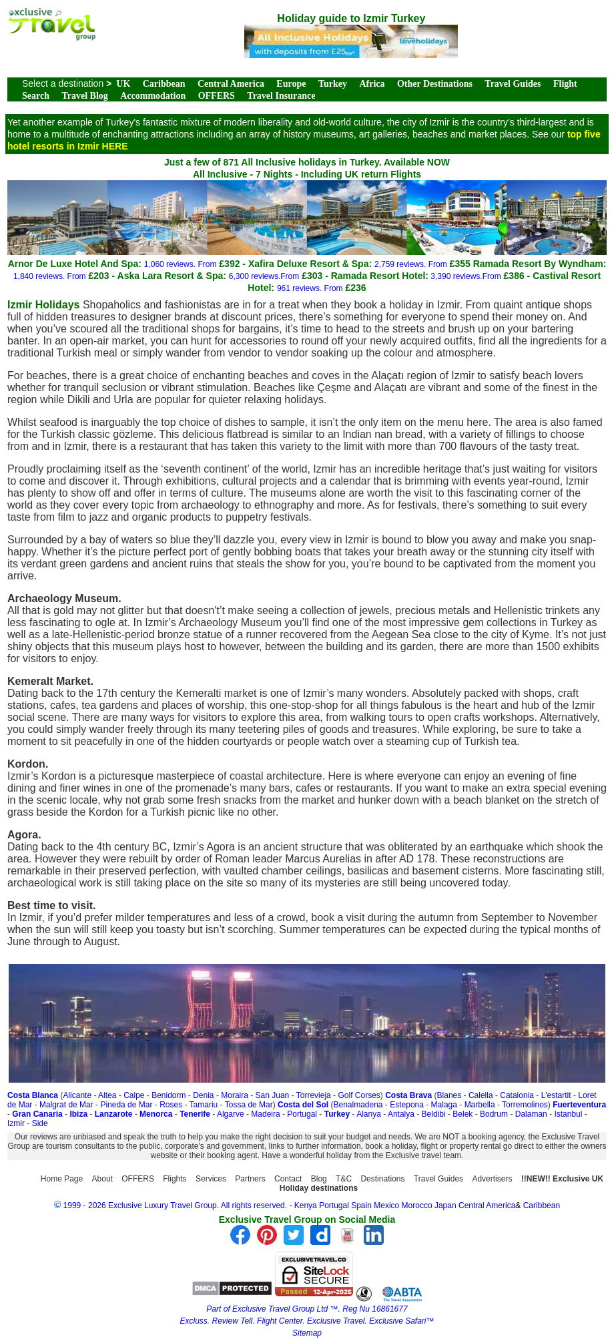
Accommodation (153, 96)
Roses (171, 1104)
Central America (231, 84)
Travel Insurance (281, 96)
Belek (462, 1114)
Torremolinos (525, 1104)
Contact (288, 1178)
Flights (174, 1178)
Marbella (480, 1104)
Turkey (332, 84)
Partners (250, 1178)
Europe (291, 84)
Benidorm (168, 1095)
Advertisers (492, 1178)
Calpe (133, 1095)
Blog (319, 1178)
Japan (445, 1205)
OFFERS (216, 96)
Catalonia (517, 1095)
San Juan (273, 1095)
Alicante (77, 1095)
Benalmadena (357, 1104)
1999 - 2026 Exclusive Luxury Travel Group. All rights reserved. (175, 1205)
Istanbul (568, 1114)
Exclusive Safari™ (401, 1321)
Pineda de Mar (126, 1104)
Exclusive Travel (335, 1321)
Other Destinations (435, 84)
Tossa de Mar (249, 1104)
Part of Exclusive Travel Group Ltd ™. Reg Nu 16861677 (306, 1309)
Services (211, 1178)
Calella (481, 1095)
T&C (344, 1178)
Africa (371, 84)
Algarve (230, 1114)
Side (40, 1123)
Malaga (444, 1104)
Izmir (16, 1123)
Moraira (234, 1095)
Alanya (368, 1114)
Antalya (401, 1114)
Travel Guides (513, 84)
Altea (107, 1095)
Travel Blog (84, 96)
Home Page (62, 1178)
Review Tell (232, 1321)
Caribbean (164, 84)
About (102, 1178)
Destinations (382, 1178)
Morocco (417, 1205)
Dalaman (531, 1114)
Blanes (449, 1095)
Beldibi (434, 1114)
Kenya (305, 1205)
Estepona (407, 1104)
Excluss (193, 1321)
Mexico (386, 1205)
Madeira (265, 1114)
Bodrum (494, 1114)
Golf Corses (359, 1095)
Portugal (302, 1114)
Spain (361, 1205)
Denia (203, 1095)
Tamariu (204, 1104)
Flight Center (279, 1321)
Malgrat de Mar (66, 1104)
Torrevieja (313, 1095)
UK (123, 84)
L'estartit (556, 1095)
